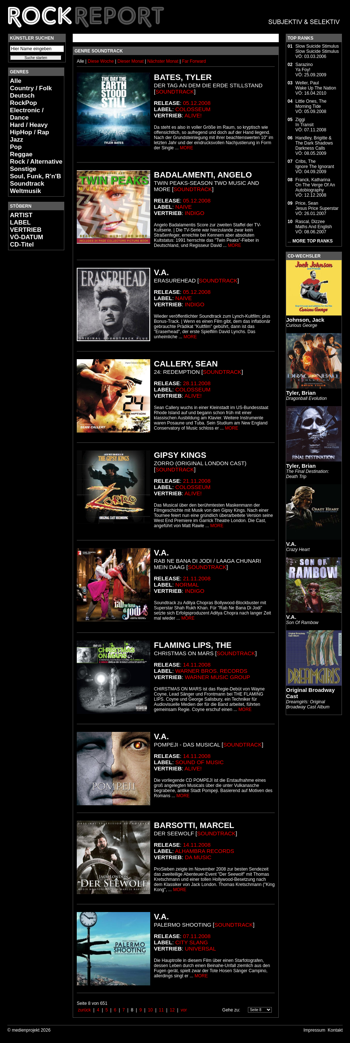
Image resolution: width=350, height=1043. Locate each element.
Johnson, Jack (305, 320)
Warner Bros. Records (211, 671)
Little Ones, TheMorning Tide (310, 104)
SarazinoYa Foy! (304, 67)
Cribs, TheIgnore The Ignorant (314, 164)
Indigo (194, 213)
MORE (186, 147)
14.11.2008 (196, 664)
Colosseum (192, 109)
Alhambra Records (204, 851)
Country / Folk (31, 88)
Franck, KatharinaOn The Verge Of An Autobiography (315, 185)
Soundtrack (27, 183)
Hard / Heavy (29, 124)
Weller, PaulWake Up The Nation (315, 85)
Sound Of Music (199, 762)
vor (184, 1010)
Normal (187, 584)
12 (172, 1010)
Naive (183, 207)
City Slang (191, 942)
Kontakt (335, 1030)
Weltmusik (25, 190)
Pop (16, 146)
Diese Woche (101, 61)
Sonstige (23, 168)
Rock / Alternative (36, 161)
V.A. (291, 544)
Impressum (314, 1030)
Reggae (21, 154)
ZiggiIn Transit (304, 122)
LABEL (20, 222)
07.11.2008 (196, 936)
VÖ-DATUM (26, 237)
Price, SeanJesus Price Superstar (316, 206)
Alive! (193, 115)
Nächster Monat (162, 61)
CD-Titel (22, 244)
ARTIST (21, 215)
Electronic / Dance (27, 114)
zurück (84, 1010)
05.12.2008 (196, 103)
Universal (200, 948)
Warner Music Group (217, 677)
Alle (15, 80)
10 (150, 1010)
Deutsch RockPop (23, 99)
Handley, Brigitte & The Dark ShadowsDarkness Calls (314, 143)
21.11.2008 (196, 481)
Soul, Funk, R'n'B (35, 176)
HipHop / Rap (29, 132)
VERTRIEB (26, 229)
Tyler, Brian (301, 393)
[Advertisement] (30, 365)
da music (198, 857)
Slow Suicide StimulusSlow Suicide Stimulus (317, 49)
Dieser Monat (131, 61)
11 (161, 1010)
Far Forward (194, 61)
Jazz (16, 139)
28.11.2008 (196, 383)
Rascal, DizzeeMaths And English (313, 224)
